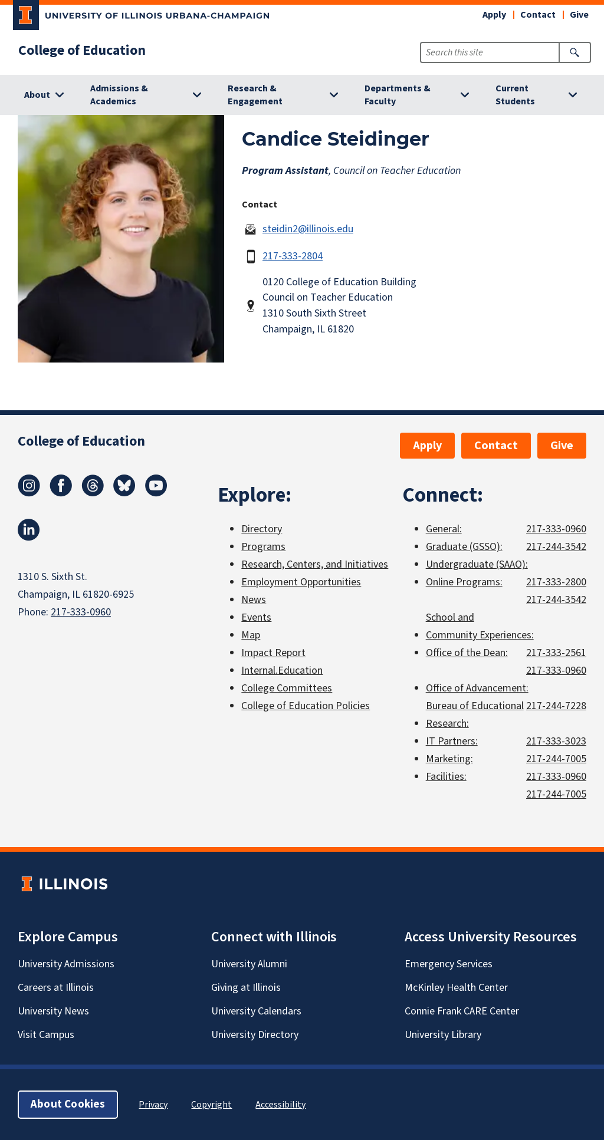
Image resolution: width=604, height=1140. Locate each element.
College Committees (286, 688)
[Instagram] (29, 493)
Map (250, 635)
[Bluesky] (124, 493)
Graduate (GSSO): (464, 546)
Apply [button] (494, 14)
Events (256, 617)
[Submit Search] (575, 52)
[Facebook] (61, 493)
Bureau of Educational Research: (475, 715)
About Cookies (68, 1104)
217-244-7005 (556, 759)
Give (579, 14)
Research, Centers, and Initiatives (314, 564)
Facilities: (446, 776)
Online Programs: (464, 582)
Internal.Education (282, 670)
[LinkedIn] (29, 537)
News (253, 599)
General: (444, 529)
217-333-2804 (292, 256)
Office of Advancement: (477, 688)
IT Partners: (452, 741)
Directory (261, 529)
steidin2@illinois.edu (307, 229)
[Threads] (92, 493)
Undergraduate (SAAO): (477, 564)
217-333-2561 (556, 652)
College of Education (82, 51)
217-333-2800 (556, 582)
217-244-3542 (556, 546)
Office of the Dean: (467, 652)
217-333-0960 (81, 612)
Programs (263, 546)
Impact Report (273, 652)
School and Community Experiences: (480, 626)
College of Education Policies (305, 706)
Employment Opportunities (301, 582)
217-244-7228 (556, 706)
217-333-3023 (556, 741)
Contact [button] (538, 14)
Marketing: (449, 759)
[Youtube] (156, 493)
